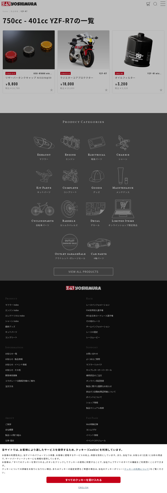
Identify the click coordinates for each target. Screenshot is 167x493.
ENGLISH (83, 487)
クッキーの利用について (136, 469)
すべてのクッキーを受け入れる (83, 480)
